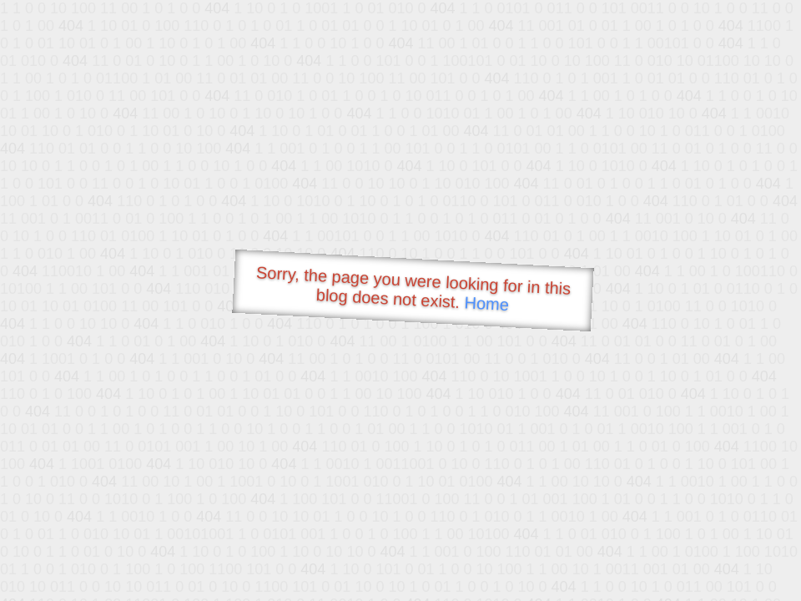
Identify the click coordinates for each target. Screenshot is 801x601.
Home (486, 303)
